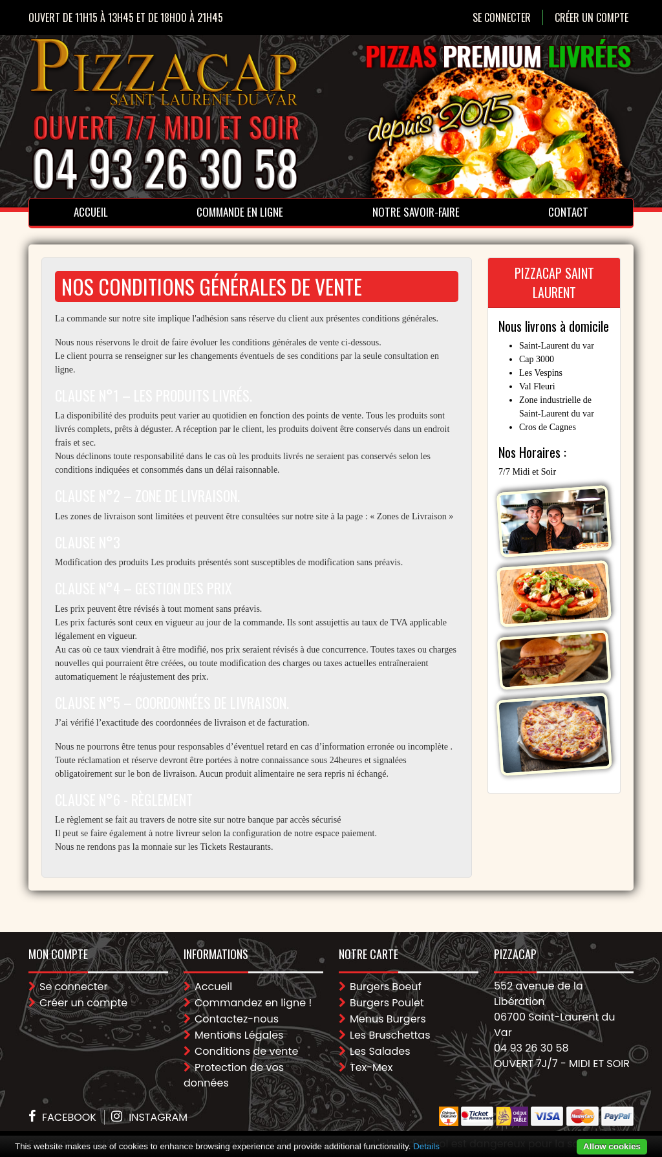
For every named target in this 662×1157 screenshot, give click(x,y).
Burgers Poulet (387, 1002)
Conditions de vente (246, 1051)
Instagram (158, 1117)
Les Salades (380, 1051)
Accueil (91, 212)
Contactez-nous (237, 1018)
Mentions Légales (239, 1035)
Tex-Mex (371, 1067)
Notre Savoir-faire (416, 212)
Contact (568, 212)
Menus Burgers (388, 1018)
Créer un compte (591, 17)
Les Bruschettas (390, 1035)
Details (426, 1146)
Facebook (69, 1117)
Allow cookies (612, 1146)
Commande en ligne (240, 212)
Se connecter (502, 17)
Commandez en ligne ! (253, 1002)
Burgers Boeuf (386, 986)
